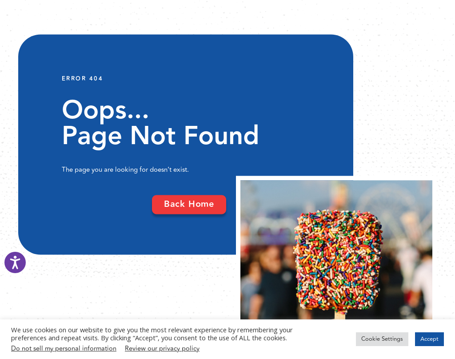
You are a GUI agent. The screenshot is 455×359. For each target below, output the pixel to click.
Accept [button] (429, 339)
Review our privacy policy (162, 348)
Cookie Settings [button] (382, 339)
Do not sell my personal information (63, 348)
